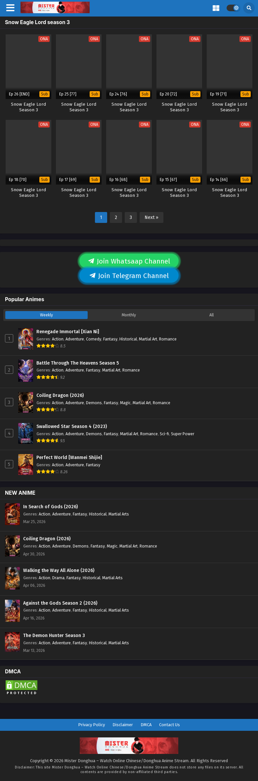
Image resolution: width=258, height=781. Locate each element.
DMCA (146, 724)
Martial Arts (118, 514)
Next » (151, 217)
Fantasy (110, 339)
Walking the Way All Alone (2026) (58, 570)
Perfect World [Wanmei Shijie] (69, 457)
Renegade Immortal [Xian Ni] (67, 332)
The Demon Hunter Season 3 (54, 635)
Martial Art (148, 339)
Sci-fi (164, 433)
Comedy (93, 339)
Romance (168, 339)
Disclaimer (122, 724)
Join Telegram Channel (129, 275)
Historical (128, 339)
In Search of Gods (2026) (50, 507)
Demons (94, 402)
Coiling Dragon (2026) (60, 395)
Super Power (182, 433)
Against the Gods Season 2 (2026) (60, 603)
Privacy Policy (91, 724)
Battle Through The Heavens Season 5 (77, 363)
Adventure (74, 339)
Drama (58, 577)
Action (58, 339)
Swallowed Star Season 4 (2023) (71, 426)
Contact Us (169, 724)
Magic (125, 402)
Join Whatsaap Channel (129, 261)
